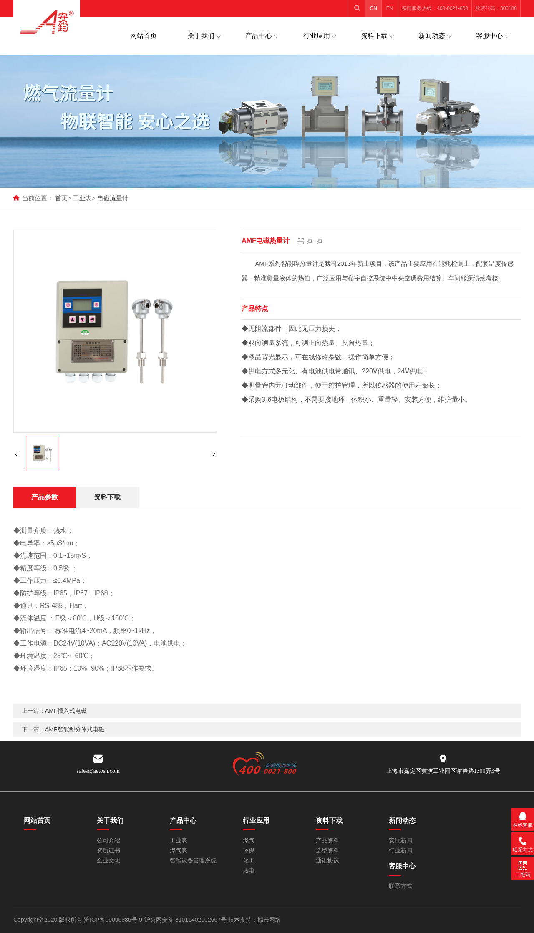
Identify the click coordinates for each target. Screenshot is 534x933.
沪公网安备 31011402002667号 (186, 919)
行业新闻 (400, 850)
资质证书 (108, 850)
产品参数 (44, 497)
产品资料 (327, 840)
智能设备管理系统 (193, 860)
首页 (61, 198)
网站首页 (143, 35)
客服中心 (489, 35)
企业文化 (108, 860)
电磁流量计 (112, 198)
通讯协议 (327, 860)
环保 (248, 850)
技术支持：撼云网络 (254, 919)
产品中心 (258, 35)
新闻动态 (431, 35)
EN (389, 8)
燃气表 (178, 850)
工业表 (82, 198)
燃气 (248, 840)
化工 (248, 860)
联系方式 (400, 886)
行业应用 (316, 35)
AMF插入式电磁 (66, 710)
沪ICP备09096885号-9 (113, 919)
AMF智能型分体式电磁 (74, 729)
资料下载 (374, 35)
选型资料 (327, 850)
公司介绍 (108, 840)
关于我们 (201, 35)
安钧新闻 (400, 840)
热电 (248, 870)
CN (373, 8)
